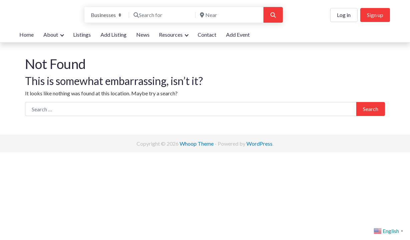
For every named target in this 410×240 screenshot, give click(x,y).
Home (26, 34)
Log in (344, 15)
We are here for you (42, 21)
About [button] (50, 34)
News (143, 34)
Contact (207, 34)
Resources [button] (171, 34)
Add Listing (113, 34)
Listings (82, 34)
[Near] (228, 15)
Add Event (238, 34)
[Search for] (162, 15)
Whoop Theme (197, 143)
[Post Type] (106, 15)
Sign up (375, 15)
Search (370, 109)
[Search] (273, 15)
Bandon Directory (47, 10)
